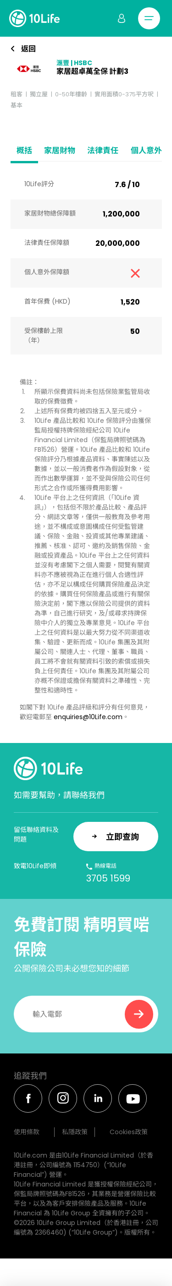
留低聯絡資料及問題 (36, 834)
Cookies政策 (129, 1131)
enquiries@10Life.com (88, 716)
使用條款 (26, 1131)
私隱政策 (75, 1131)
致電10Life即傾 (35, 865)
